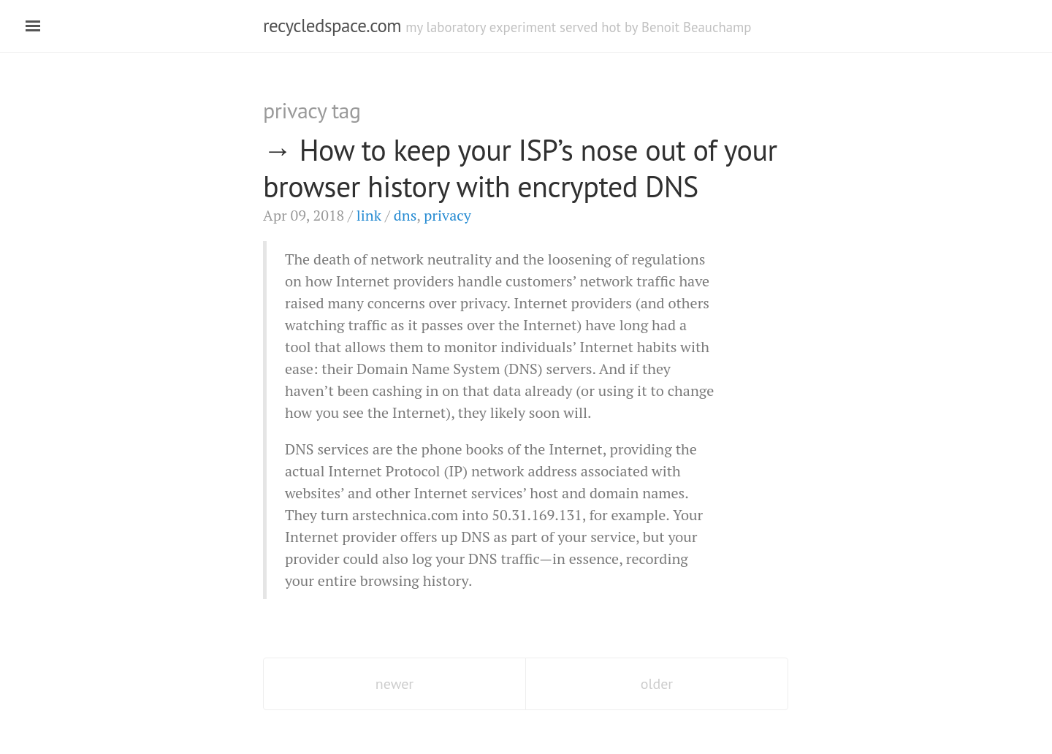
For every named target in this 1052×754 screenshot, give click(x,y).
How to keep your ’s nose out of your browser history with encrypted (520, 168)
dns (405, 215)
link (369, 215)
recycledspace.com (332, 25)
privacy (447, 215)
